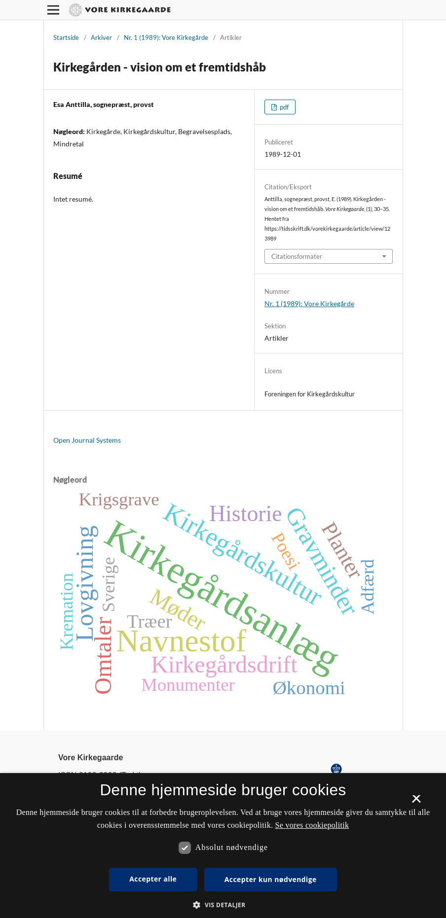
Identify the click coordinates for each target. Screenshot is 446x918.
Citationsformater (296, 256)
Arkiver (101, 37)
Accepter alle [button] (153, 878)
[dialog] (223, 845)
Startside (66, 37)
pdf (283, 107)
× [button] (416, 802)
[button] (222, 905)
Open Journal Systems (87, 440)
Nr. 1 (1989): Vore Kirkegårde (166, 37)
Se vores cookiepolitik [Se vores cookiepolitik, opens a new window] (312, 825)
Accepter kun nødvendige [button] (270, 879)
